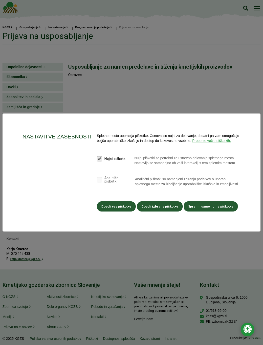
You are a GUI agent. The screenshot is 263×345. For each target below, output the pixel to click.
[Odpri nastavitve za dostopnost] (247, 329)
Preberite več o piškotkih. (211, 140)
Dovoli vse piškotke (116, 205)
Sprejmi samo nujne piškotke (211, 205)
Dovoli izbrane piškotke (159, 205)
